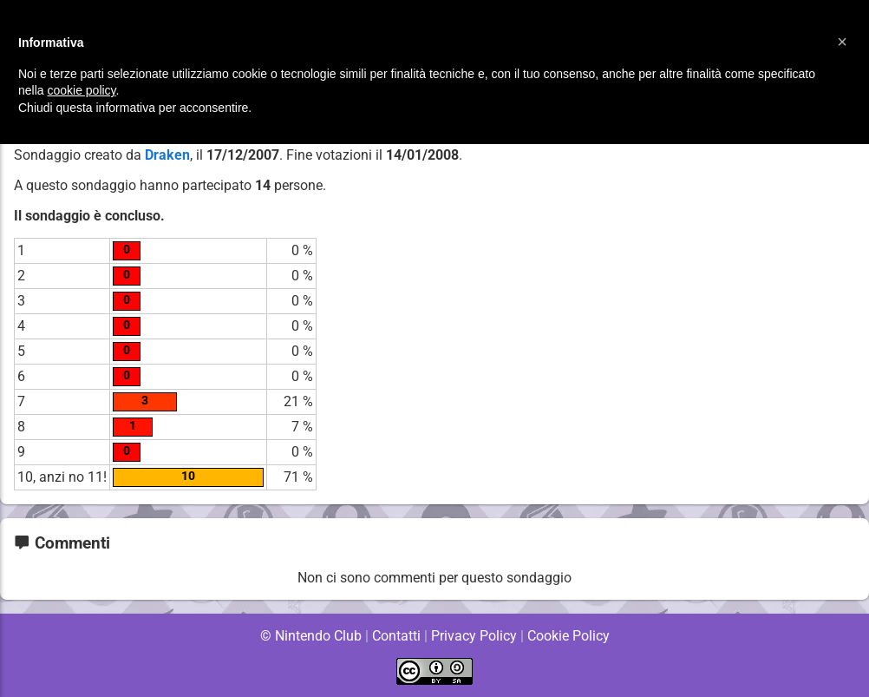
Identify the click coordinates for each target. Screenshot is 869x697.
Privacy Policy (474, 636)
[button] (842, 42)
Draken (167, 155)
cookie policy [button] (81, 90)
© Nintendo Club (310, 636)
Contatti (396, 636)
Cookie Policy (568, 636)
